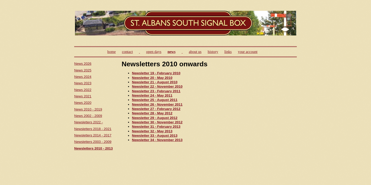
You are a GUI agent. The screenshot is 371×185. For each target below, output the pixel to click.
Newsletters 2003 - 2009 (92, 142)
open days (153, 52)
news (171, 52)
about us (195, 52)
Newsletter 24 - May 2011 (152, 95)
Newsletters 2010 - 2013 (93, 148)
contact (127, 52)
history (213, 52)
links (228, 52)
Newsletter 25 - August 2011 (155, 100)
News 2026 (82, 64)
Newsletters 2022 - (88, 122)
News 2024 (82, 77)
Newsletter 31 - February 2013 (156, 126)
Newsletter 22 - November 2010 (157, 86)
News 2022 (82, 90)
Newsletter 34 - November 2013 (157, 140)
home (111, 52)
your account (247, 52)
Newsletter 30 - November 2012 (157, 122)
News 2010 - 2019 (88, 109)
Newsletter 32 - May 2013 (152, 131)
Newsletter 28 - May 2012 (152, 113)
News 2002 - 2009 (88, 116)
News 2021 (82, 96)
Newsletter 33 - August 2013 (155, 135)
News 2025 (82, 70)
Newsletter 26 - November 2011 (157, 104)
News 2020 (82, 103)
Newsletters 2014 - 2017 (92, 135)
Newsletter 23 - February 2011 (156, 91)
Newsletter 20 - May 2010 (152, 78)
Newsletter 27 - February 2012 (156, 109)
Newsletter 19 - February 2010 (156, 73)
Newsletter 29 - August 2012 (155, 118)
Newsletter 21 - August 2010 (155, 82)
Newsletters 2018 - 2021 (92, 129)
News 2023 (82, 83)
